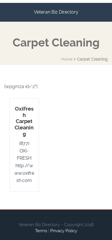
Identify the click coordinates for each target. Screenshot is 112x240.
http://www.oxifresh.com (24, 173)
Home (66, 59)
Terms (41, 230)
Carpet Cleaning (92, 59)
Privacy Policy (63, 230)
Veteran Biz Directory (56, 12)
